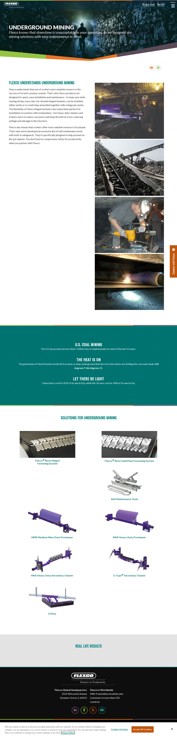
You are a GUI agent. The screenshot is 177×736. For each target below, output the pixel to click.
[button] (141, 4)
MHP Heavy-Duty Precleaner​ (129, 537)
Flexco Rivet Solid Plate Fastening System (129, 460)
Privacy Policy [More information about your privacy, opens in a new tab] (68, 733)
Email (151, 67)
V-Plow (52, 613)
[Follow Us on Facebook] (84, 710)
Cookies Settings (119, 729)
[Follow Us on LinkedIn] (75, 710)
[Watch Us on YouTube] (101, 710)
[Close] (172, 729)
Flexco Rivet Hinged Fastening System (47, 462)
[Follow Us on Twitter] (93, 710)
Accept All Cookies (142, 729)
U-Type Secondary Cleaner (129, 575)
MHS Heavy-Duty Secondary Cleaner (52, 575)
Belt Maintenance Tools (124, 499)
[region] (88, 729)
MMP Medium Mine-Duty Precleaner (52, 537)
